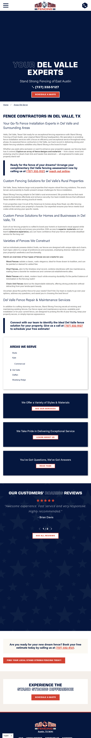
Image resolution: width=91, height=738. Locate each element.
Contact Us (52, 610)
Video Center (34, 610)
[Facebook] (39, 617)
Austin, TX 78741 (45, 604)
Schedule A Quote (45, 569)
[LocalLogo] (45, 5)
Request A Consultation (45, 625)
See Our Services (45, 363)
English (6, 735)
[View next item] (51, 483)
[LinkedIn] (45, 617)
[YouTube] (57, 617)
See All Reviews (45, 490)
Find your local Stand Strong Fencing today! (34, 532)
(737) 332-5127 (47, 41)
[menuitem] (46, 307)
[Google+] (34, 617)
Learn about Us (45, 391)
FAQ (21, 610)
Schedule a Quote (45, 48)
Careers (67, 610)
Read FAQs (46, 420)
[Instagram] (51, 617)
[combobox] (7, 735)
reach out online (59, 125)
